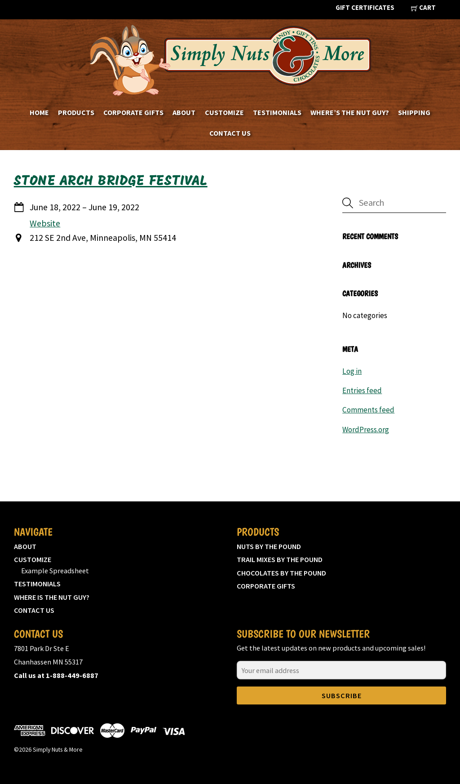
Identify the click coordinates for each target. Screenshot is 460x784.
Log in (352, 371)
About (183, 112)
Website (45, 223)
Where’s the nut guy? (349, 112)
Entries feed (362, 390)
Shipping (414, 112)
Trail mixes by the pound (280, 559)
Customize (224, 112)
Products (76, 112)
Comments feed (368, 410)
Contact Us (230, 132)
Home (39, 112)
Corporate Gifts (133, 112)
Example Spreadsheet (55, 570)
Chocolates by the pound (281, 572)
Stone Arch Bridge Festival (111, 181)
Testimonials (277, 112)
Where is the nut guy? (51, 597)
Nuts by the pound (269, 546)
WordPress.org (365, 429)
